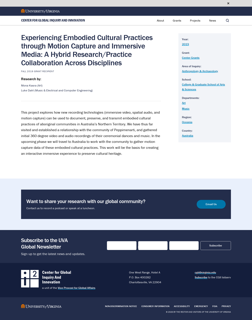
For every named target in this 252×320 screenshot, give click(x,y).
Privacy (226, 306)
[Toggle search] (227, 20)
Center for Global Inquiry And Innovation (53, 20)
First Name (115, 245)
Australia (187, 135)
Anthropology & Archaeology (200, 71)
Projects (195, 20)
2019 (185, 44)
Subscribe (201, 277)
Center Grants (190, 58)
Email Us (211, 204)
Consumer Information (155, 306)
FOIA (214, 306)
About (160, 20)
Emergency (201, 306)
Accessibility (182, 306)
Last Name (146, 245)
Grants (177, 20)
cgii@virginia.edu (205, 272)
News (212, 20)
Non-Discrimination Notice (121, 306)
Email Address (180, 245)
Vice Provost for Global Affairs (76, 288)
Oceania (187, 122)
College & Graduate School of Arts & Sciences (203, 86)
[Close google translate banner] (228, 3)
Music (185, 108)
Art (184, 103)
